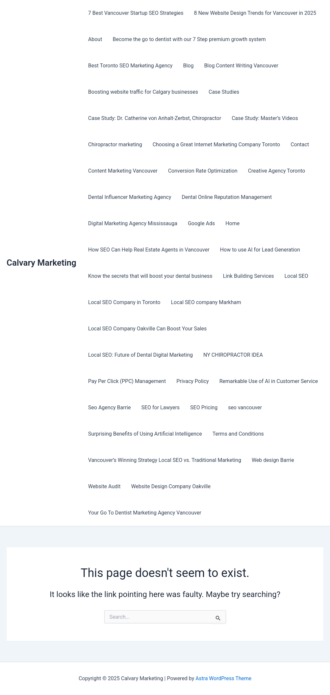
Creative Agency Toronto (276, 171)
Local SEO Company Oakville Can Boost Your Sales (147, 328)
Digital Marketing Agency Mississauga (132, 223)
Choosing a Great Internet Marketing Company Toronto (216, 144)
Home (232, 223)
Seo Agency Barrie (109, 407)
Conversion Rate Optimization (203, 171)
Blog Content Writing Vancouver (241, 65)
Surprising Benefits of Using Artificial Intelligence (145, 434)
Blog (188, 65)
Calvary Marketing (41, 263)
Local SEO (296, 276)
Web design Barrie (273, 460)
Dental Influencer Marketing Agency (129, 197)
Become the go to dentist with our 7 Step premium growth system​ (189, 39)
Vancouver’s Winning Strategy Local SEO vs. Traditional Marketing (164, 460)
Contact (300, 144)
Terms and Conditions (238, 434)
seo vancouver (245, 407)
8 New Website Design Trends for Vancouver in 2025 (255, 13)
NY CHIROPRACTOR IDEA (233, 355)
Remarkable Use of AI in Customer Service (268, 381)
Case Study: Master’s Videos (265, 118)
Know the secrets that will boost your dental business (150, 276)
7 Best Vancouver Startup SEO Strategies (136, 13)
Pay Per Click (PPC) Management (127, 381)
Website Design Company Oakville (171, 486)
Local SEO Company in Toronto (124, 302)
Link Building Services (248, 276)
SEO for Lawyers (160, 407)
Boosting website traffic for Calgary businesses (143, 92)
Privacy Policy (192, 381)
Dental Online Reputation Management (227, 197)
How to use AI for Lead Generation (260, 250)
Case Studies (224, 92)
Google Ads (201, 223)
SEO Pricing (203, 407)
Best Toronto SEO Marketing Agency (130, 65)
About (95, 39)
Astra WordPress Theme (223, 678)
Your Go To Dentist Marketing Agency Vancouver (144, 513)
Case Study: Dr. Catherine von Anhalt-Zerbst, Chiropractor (154, 118)
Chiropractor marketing (115, 144)
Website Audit (104, 486)
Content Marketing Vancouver (123, 171)
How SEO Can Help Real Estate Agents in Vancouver (149, 250)
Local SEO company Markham (206, 302)
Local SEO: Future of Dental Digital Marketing (140, 355)
